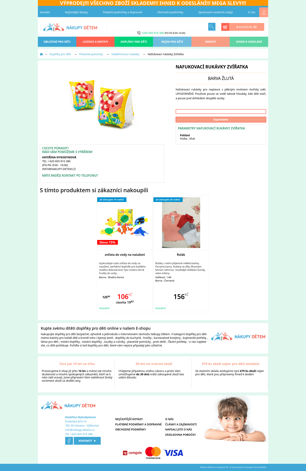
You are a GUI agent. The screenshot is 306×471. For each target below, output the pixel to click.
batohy (54, 338)
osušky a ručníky (114, 342)
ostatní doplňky (92, 342)
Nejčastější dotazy (76, 12)
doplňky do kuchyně (128, 338)
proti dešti (159, 342)
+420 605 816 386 (81, 434)
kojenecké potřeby (194, 338)
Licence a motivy (95, 41)
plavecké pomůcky (139, 342)
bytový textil (105, 338)
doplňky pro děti (65, 334)
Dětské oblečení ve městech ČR (214, 467)
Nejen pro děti (172, 41)
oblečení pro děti (57, 41)
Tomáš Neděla (260, 467)
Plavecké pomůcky (91, 54)
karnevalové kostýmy (167, 338)
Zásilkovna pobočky (180, 434)
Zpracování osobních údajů (215, 12)
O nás (251, 12)
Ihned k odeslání (249, 41)
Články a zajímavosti (181, 424)
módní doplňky (70, 342)
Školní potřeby (177, 342)
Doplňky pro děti (134, 41)
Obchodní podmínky (170, 12)
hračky (147, 338)
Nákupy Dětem (160, 334)
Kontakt (45, 12)
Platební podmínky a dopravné (122, 12)
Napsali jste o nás (178, 429)
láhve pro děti (49, 342)
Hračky (210, 41)
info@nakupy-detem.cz (79, 430)
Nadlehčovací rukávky (125, 54)
